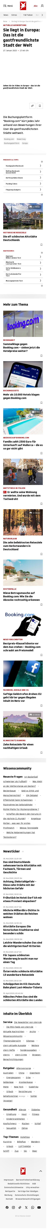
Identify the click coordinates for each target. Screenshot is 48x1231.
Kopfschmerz (9, 1123)
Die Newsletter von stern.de (28, 1022)
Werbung (8, 1195)
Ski (25, 1151)
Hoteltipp (25, 1137)
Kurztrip (7, 1141)
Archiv (33, 1031)
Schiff (6, 1151)
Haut (24, 1114)
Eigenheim (35, 1073)
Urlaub (9, 1091)
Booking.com (9, 139)
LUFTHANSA (25, 1146)
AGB (34, 1184)
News (5, 15)
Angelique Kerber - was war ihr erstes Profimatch (22, 823)
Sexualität (11, 1128)
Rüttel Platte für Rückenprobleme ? (21, 809)
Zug (16, 1151)
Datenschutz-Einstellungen (27, 1195)
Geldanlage (8, 1082)
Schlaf (38, 1123)
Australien (8, 1073)
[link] (42, 5)
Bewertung (21, 139)
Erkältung (11, 1114)
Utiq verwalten (32, 1187)
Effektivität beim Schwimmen (18, 800)
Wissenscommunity (12, 1036)
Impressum (8, 1180)
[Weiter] (42, 15)
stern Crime (21, 1054)
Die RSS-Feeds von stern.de (19, 1027)
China (21, 1073)
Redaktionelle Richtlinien (19, 1184)
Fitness (35, 1114)
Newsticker (12, 851)
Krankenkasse (26, 1082)
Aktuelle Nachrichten (13, 1031)
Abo (35, 6)
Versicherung (25, 1091)
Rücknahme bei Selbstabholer (18, 804)
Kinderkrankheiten (15, 1119)
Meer (34, 1151)
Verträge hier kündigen (28, 1191)
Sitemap (30, 1040)
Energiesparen (13, 1077)
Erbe (28, 1077)
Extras (14, 15)
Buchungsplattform (11, 143)
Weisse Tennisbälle (29, 827)
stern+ (6, 1054)
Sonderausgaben (28, 1050)
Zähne (25, 1128)
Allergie (22, 1109)
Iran (37, 15)
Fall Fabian (28, 15)
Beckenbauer (9, 790)
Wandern (35, 1141)
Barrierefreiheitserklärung (28, 1180)
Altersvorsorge (23, 1068)
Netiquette (10, 1191)
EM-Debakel (32, 795)
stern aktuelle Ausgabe (14, 1045)
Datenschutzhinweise (13, 1187)
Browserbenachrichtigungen (28, 1199)
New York (18, 1086)
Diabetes (35, 1109)
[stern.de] (23, 6)
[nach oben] (41, 1171)
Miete (6, 1086)
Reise (5, 21)
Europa (25, 143)
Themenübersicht (12, 1040)
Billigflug (21, 1141)
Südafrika (33, 1086)
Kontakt (9, 1199)
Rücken (25, 1123)
